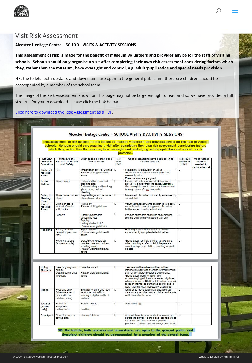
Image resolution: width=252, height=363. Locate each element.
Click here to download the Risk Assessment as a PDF (63, 112)
